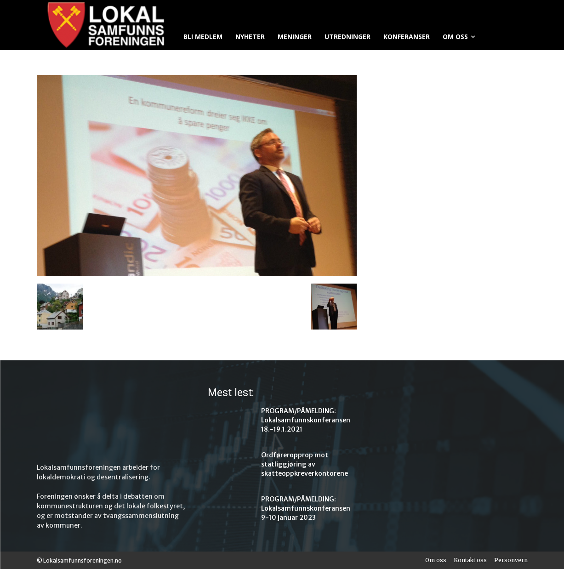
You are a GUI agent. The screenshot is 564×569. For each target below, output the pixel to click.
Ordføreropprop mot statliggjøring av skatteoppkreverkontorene (304, 464)
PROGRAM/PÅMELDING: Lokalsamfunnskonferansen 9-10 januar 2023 (305, 508)
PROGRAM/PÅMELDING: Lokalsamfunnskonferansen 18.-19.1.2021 (305, 420)
